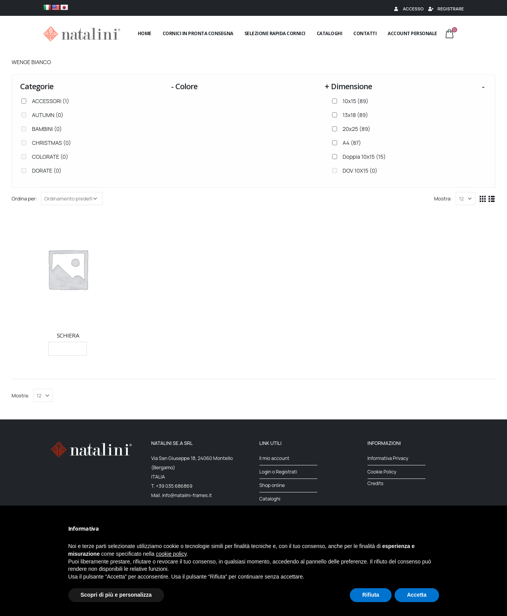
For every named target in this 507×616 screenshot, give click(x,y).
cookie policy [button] (171, 554)
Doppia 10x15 (364, 156)
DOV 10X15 (360, 170)
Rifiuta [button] (370, 595)
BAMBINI (47, 128)
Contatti (364, 33)
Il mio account (274, 458)
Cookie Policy (382, 471)
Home (144, 33)
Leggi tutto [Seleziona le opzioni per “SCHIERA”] (68, 348)
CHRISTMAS (51, 142)
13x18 (355, 115)
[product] (68, 269)
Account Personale (412, 33)
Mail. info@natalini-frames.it (182, 495)
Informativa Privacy (389, 458)
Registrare (445, 9)
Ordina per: (24, 198)
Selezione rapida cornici (274, 33)
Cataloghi (330, 33)
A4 (352, 142)
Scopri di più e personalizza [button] (116, 595)
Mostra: (443, 198)
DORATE (46, 170)
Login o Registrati (278, 471)
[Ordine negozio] (72, 198)
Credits (376, 483)
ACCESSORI (50, 101)
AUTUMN (47, 115)
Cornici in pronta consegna (198, 33)
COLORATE (50, 156)
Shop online (272, 485)
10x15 (355, 101)
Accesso (408, 9)
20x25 (356, 128)
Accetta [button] (417, 595)
